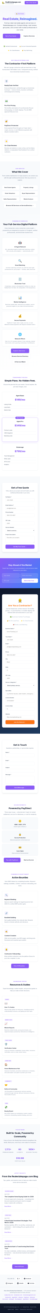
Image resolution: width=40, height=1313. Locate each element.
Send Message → (20, 787)
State (7, 667)
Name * (7, 752)
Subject (8, 767)
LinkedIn (20, 1283)
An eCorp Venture (9, 3)
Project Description (11, 534)
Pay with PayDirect (12, 860)
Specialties (8, 690)
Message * (8, 774)
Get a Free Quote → (11, 36)
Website (8, 714)
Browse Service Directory (20, 356)
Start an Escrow (29, 860)
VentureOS (8, 1297)
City (7, 659)
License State (9, 706)
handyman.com (18, 1295)
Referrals (32, 1297)
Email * (7, 643)
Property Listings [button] (29, 187)
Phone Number (9, 512)
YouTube (31, 1283)
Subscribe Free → (30, 580)
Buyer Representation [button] (29, 193)
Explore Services (29, 36)
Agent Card (11, 1309)
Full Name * (8, 497)
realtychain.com (8, 1295)
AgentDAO (14, 1297)
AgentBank (26, 1299)
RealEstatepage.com (13, 2)
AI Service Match (20, 362)
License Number (10, 697)
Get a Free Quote (31, 2)
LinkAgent (11, 1299)
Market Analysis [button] (29, 199)
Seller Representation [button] (11, 199)
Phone (7, 652)
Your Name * (9, 636)
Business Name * (10, 628)
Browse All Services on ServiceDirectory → (20, 205)
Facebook (27, 1278)
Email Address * (10, 505)
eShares (20, 1297)
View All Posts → (20, 1266)
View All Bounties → (20, 966)
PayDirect (26, 1297)
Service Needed (10, 527)
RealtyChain (26, 1307)
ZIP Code (8, 520)
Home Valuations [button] (11, 193)
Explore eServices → (20, 351)
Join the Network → (20, 722)
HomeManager (33, 1299)
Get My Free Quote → (20, 546)
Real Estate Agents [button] (10, 187)
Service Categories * (11, 682)
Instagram (9, 1283)
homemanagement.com (29, 1295)
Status (17, 1309)
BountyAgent (18, 1299)
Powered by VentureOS (26, 1309)
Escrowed (5, 1299)
